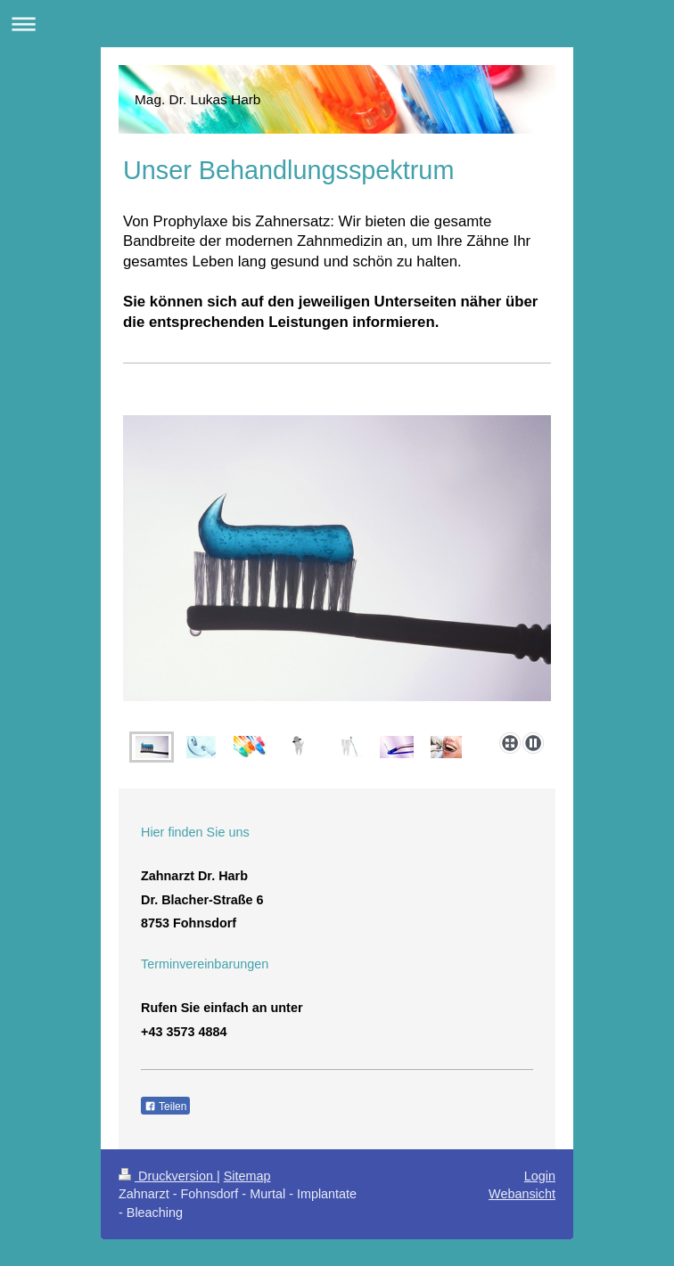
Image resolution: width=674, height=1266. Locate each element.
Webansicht (522, 1194)
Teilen (165, 1106)
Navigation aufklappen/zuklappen (337, 23)
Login (539, 1176)
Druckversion (168, 1176)
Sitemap (247, 1176)
